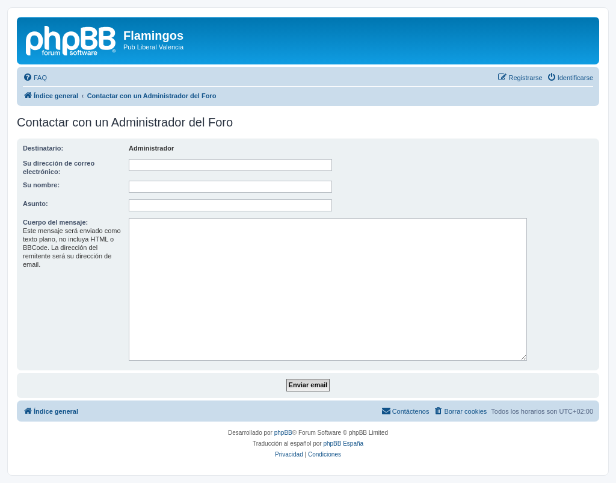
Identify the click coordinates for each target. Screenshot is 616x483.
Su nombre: (41, 185)
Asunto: (35, 203)
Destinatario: (43, 148)
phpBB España (343, 443)
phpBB (283, 432)
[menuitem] (35, 77)
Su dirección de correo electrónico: (58, 167)
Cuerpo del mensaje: (55, 222)
